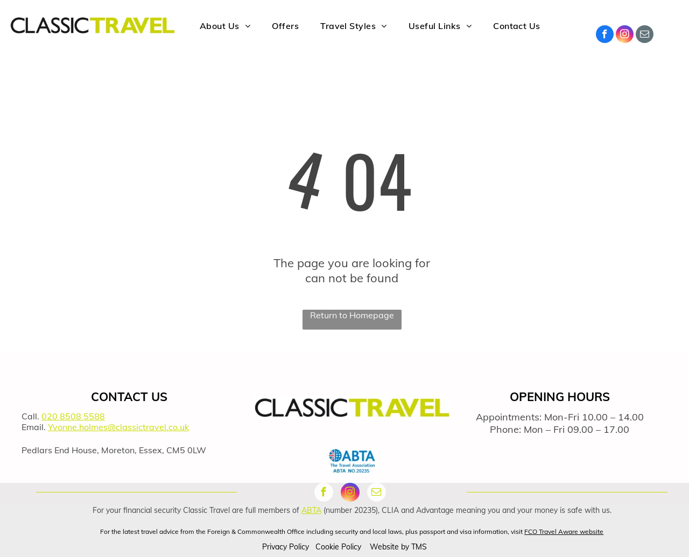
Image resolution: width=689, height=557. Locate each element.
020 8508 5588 (73, 416)
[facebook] (605, 35)
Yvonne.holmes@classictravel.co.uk (118, 427)
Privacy (274, 547)
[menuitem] (225, 25)
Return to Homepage (352, 315)
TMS (419, 547)
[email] (644, 35)
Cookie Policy (338, 547)
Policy (299, 547)
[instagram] (625, 35)
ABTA (311, 510)
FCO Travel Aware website (563, 531)
